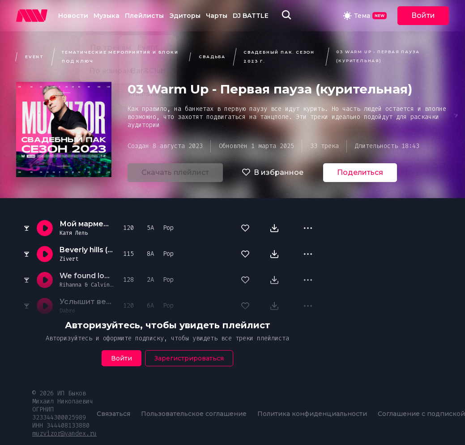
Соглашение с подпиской (421, 414)
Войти (423, 15)
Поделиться (360, 172)
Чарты (216, 16)
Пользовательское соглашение (194, 414)
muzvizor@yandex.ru (64, 433)
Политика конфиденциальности (312, 414)
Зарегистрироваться (189, 358)
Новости (73, 16)
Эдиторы (185, 16)
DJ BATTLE (251, 16)
